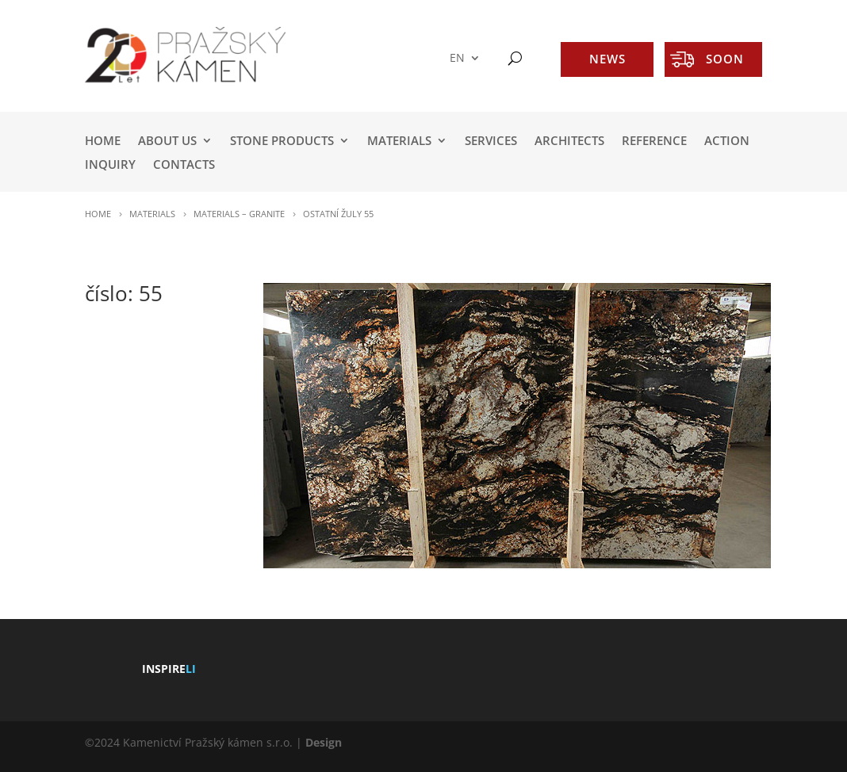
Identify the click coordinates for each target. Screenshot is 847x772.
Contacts (184, 165)
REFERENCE (654, 141)
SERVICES (491, 141)
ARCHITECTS (569, 141)
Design (323, 742)
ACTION (726, 141)
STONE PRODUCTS (282, 141)
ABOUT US (167, 141)
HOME (103, 141)
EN (457, 58)
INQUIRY (110, 165)
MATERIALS (399, 141)
